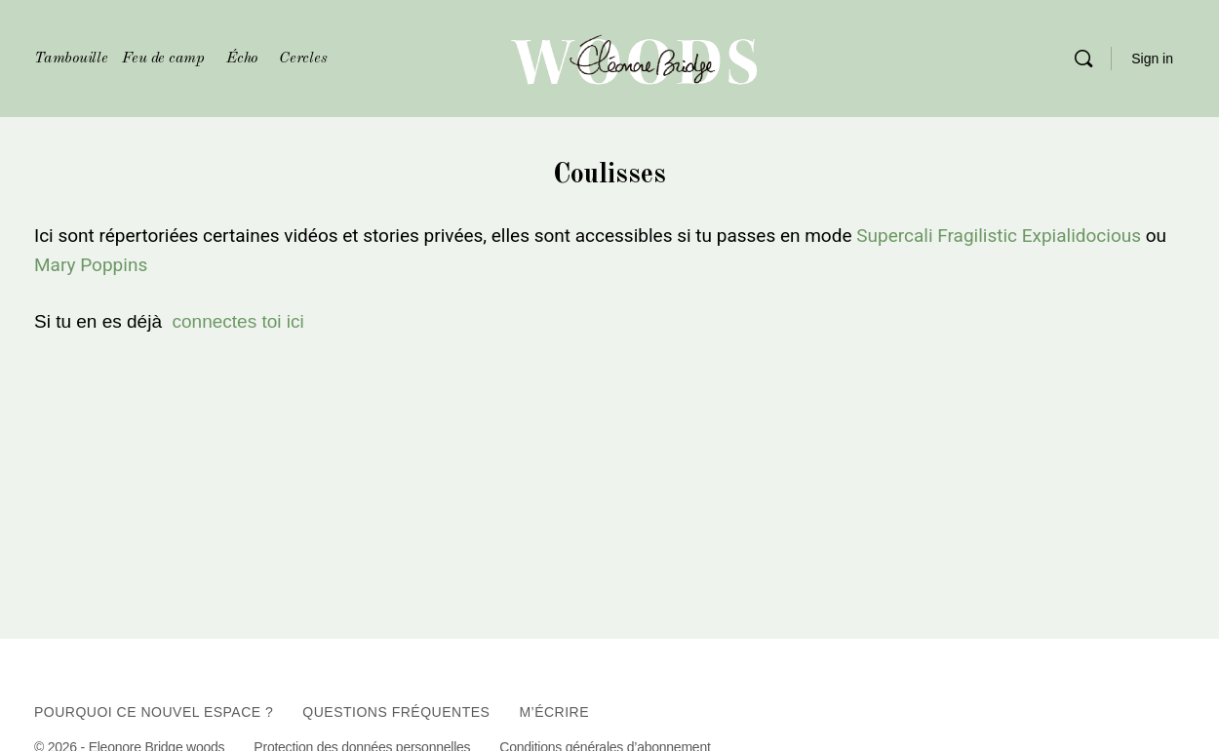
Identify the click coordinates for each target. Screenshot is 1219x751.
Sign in (1152, 58)
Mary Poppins (90, 265)
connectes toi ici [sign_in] (238, 321)
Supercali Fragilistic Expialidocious (998, 235)
